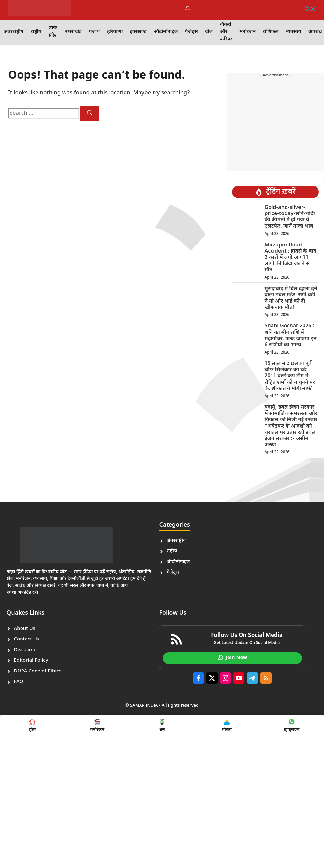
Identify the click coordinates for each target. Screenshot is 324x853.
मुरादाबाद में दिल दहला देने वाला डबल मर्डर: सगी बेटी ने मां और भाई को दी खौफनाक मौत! (290, 298)
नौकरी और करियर (226, 32)
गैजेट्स (191, 32)
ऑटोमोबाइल (166, 32)
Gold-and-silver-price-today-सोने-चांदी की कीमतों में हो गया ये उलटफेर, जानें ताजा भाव (289, 217)
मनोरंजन (248, 32)
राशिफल (271, 32)
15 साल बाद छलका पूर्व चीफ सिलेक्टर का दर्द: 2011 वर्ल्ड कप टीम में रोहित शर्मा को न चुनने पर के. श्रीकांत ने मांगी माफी (289, 376)
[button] (310, 10)
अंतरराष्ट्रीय (13, 32)
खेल (209, 32)
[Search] (89, 113)
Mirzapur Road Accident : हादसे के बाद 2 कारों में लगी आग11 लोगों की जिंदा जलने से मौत (290, 258)
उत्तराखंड (73, 32)
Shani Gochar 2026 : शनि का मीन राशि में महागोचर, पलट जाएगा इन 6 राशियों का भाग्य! (290, 336)
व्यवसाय (293, 32)
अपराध (315, 32)
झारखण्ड (138, 32)
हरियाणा (115, 32)
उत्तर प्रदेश (53, 32)
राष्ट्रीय (36, 32)
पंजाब (94, 32)
